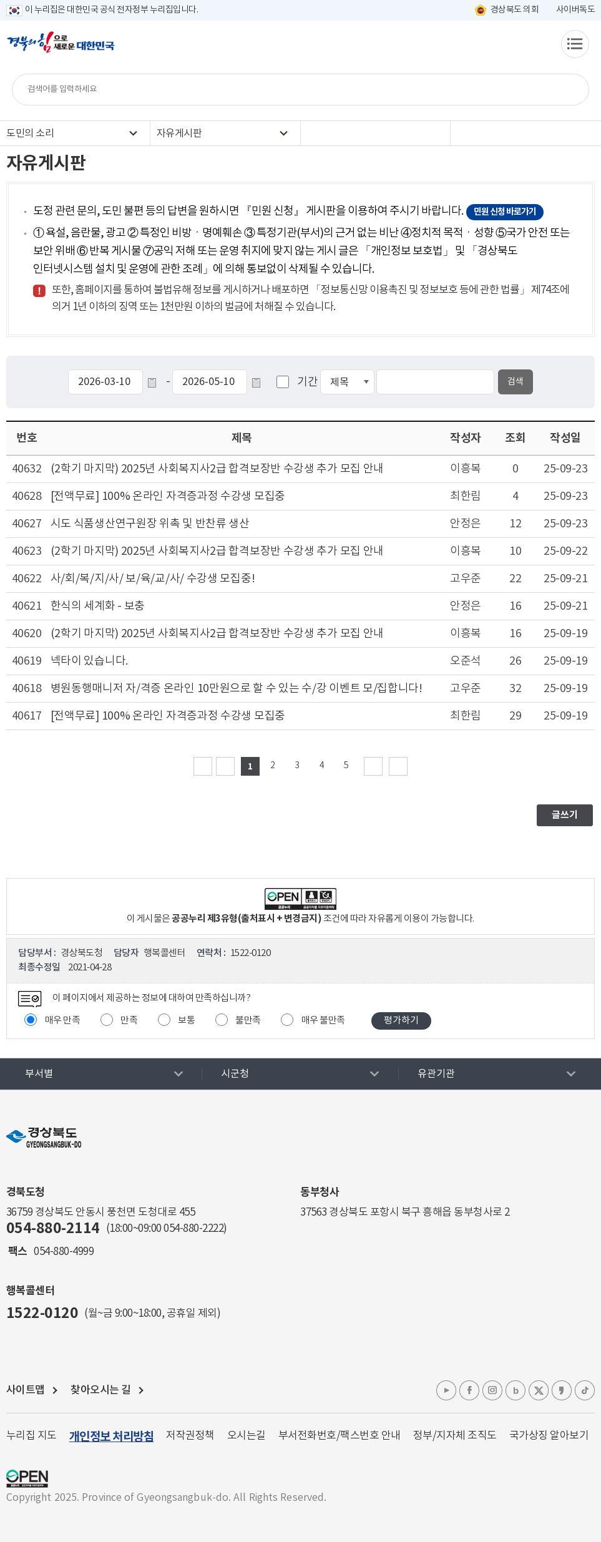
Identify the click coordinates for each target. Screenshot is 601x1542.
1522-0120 (42, 1313)
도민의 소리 (30, 133)
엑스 (539, 1390)
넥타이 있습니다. (89, 661)
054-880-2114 (53, 1228)
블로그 (515, 1390)
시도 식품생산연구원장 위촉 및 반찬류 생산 (150, 523)
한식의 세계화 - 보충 (98, 606)
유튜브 (446, 1390)
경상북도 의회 (515, 10)
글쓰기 (565, 815)
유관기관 (436, 1074)
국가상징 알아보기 (549, 1436)
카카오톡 (562, 1390)
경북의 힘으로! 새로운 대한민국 (60, 49)
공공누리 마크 (27, 1479)
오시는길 (246, 1436)
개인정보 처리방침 (111, 1437)
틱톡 (585, 1390)
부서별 (39, 1074)
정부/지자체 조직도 (455, 1436)
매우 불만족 (323, 1020)
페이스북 (469, 1390)
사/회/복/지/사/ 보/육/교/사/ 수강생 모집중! (153, 578)
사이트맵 (25, 1390)
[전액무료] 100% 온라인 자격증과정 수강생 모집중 (168, 496)
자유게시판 (179, 133)
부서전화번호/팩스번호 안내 (339, 1436)
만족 (128, 1020)
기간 (307, 382)
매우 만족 (63, 1020)
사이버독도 (575, 10)
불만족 (248, 1020)
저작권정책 (190, 1436)
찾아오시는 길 (101, 1390)
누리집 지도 (31, 1436)
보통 (186, 1020)
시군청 (235, 1074)
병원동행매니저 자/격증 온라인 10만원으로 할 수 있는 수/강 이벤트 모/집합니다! (237, 688)
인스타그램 (492, 1390)
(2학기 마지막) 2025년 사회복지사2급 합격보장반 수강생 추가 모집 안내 (217, 469)
